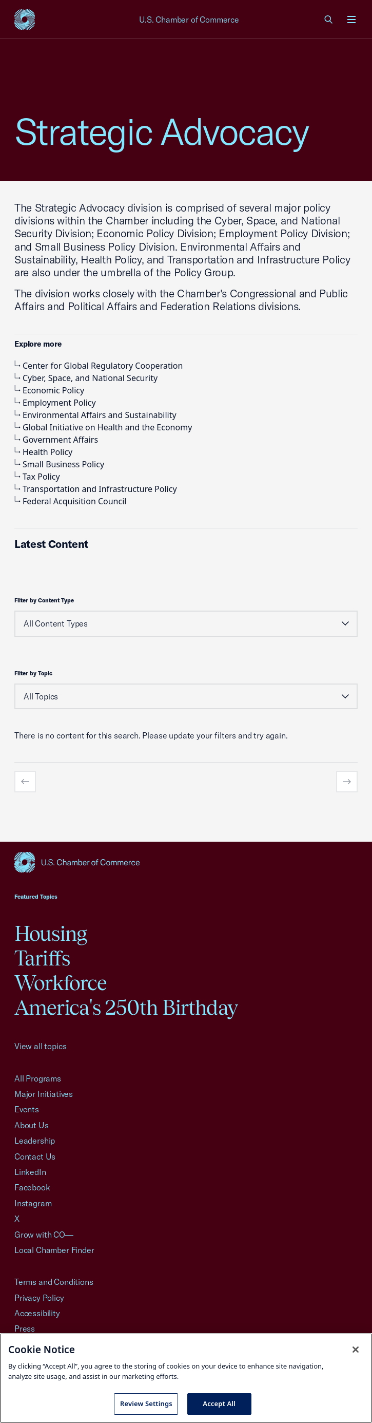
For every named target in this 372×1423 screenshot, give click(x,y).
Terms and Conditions (53, 1282)
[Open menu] (351, 19)
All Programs (37, 1078)
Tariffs (42, 958)
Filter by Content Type (44, 600)
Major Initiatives (43, 1094)
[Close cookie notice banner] (355, 1349)
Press (24, 1328)
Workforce (60, 983)
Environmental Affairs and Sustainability (95, 415)
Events (26, 1109)
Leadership (34, 1140)
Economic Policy (49, 390)
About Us (31, 1125)
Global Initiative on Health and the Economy (103, 427)
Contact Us (34, 1156)
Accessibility (37, 1313)
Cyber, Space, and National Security (86, 378)
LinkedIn (30, 1172)
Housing (50, 933)
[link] (329, 19)
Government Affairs (56, 439)
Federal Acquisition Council (70, 501)
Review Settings (146, 1403)
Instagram (32, 1203)
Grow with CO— (43, 1234)
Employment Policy (55, 402)
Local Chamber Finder (54, 1250)
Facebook (32, 1187)
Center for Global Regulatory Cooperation (98, 365)
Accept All (219, 1403)
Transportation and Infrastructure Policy (95, 489)
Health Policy (43, 452)
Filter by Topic (33, 673)
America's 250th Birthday (126, 1007)
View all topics (40, 1046)
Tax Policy (37, 476)
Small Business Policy (59, 464)
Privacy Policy (39, 1298)
